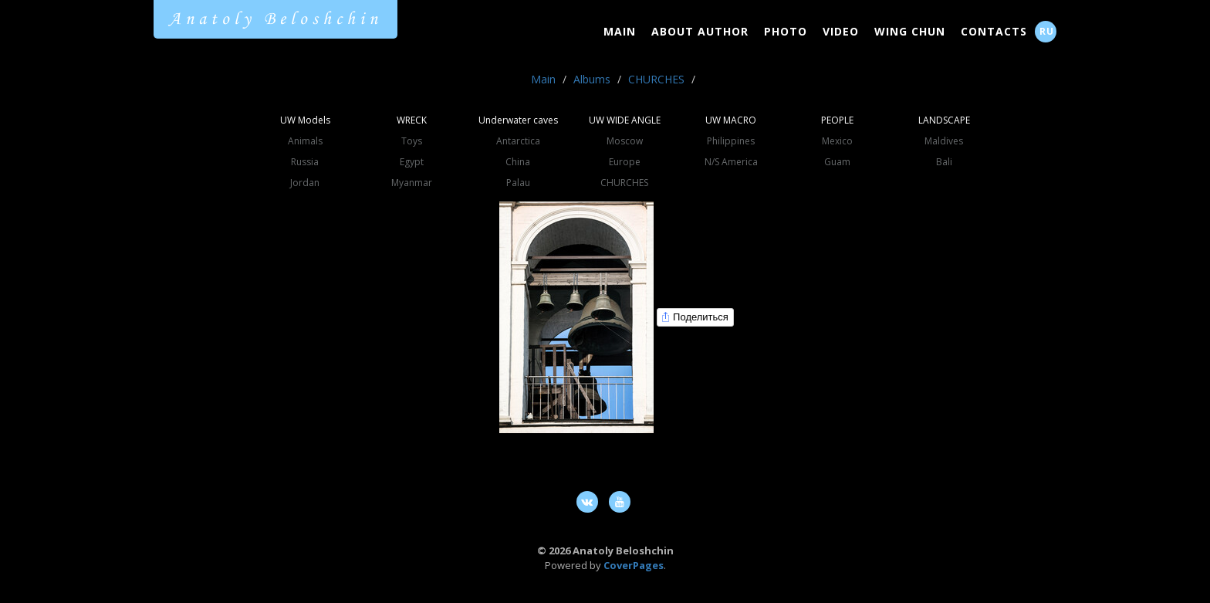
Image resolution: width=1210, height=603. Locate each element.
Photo (785, 31)
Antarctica (518, 140)
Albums (591, 79)
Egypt (412, 161)
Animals (305, 140)
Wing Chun (909, 31)
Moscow (625, 140)
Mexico (837, 140)
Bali (944, 161)
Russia (305, 161)
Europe (624, 161)
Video (841, 31)
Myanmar (411, 182)
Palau (518, 182)
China (517, 161)
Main (619, 31)
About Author (700, 31)
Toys (411, 140)
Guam (837, 161)
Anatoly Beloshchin (275, 19)
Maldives (943, 140)
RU (1046, 31)
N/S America (731, 161)
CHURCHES (656, 79)
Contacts (994, 31)
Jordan (304, 182)
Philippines (731, 140)
